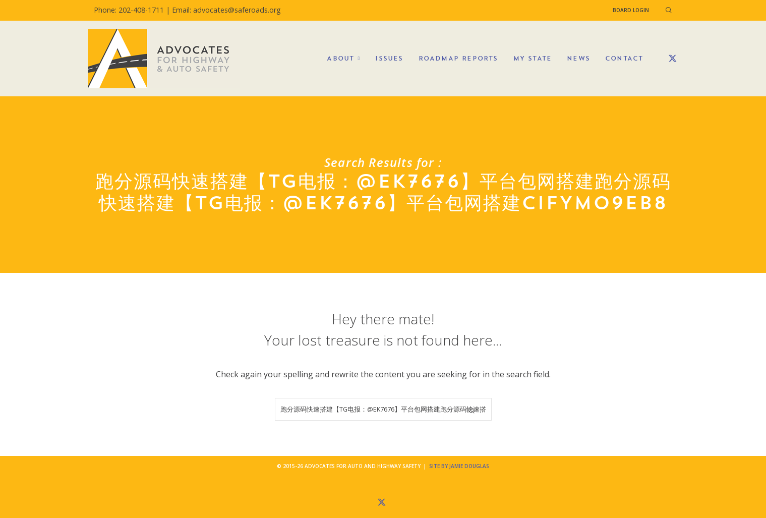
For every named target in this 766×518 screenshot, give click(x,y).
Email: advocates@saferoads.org (226, 10)
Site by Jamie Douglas (459, 466)
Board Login (631, 10)
